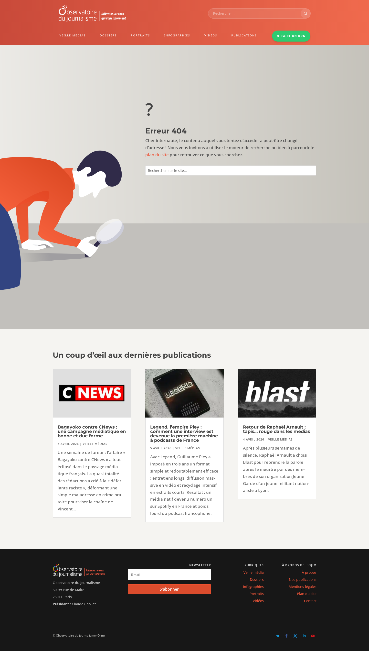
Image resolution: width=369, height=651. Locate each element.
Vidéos (258, 600)
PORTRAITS (140, 35)
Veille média (253, 572)
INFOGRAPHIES (177, 35)
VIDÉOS (210, 35)
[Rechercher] (305, 13)
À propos (309, 572)
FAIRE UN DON (291, 36)
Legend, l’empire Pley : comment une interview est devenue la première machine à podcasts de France (184, 433)
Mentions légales (302, 586)
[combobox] (254, 13)
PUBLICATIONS (244, 35)
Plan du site (306, 593)
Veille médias (95, 444)
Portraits (257, 593)
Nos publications (302, 579)
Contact (310, 600)
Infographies (253, 586)
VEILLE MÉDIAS (73, 35)
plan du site (157, 154)
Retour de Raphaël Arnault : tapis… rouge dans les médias (276, 429)
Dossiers (257, 579)
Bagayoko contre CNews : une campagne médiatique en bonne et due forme (92, 431)
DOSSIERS (108, 35)
